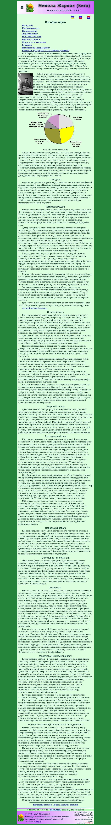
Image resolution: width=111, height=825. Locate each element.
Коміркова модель (30, 28)
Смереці (38, 822)
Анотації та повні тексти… (34, 308)
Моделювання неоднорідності (36, 48)
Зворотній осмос (30, 34)
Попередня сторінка (42, 805)
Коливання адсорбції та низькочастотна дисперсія (45, 50)
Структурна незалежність (34, 42)
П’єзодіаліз (27, 25)
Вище (56, 805)
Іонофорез (27, 45)
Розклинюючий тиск (31, 36)
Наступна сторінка (69, 805)
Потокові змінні (29, 31)
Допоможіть (55, 810)
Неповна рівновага (31, 39)
